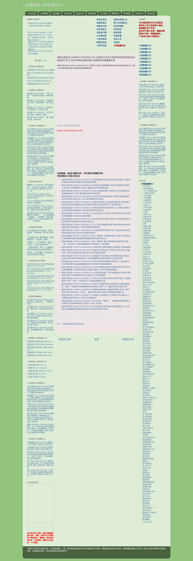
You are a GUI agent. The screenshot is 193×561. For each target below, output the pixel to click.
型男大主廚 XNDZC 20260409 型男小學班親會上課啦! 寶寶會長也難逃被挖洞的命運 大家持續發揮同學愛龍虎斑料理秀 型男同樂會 (40, 150)
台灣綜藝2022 (145, 52)
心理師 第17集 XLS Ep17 (36, 374)
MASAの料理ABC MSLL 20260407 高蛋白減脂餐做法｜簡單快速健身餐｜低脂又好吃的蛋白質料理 (40, 208)
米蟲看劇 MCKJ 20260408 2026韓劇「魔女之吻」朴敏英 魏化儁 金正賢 (40, 309)
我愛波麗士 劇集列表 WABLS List (40, 341)
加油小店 (118, 39)
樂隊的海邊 (101, 42)
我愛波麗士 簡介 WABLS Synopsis (40, 344)
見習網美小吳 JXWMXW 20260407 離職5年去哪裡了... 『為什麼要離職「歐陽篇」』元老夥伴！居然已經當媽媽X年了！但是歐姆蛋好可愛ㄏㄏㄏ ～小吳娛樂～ (40, 217)
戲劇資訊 (115, 13)
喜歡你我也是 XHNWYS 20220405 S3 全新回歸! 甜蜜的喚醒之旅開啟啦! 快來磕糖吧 (96, 247)
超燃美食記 (101, 23)
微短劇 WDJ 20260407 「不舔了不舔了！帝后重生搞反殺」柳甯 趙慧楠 (40, 95)
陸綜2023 (151, 13)
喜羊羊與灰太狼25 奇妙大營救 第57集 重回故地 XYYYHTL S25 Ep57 (40, 289)
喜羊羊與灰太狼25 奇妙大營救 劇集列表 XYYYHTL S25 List (40, 265)
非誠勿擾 (118, 36)
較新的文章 (65, 339)
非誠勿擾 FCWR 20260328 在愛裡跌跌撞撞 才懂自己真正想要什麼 (40, 448)
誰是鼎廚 (118, 32)
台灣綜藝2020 (145, 65)
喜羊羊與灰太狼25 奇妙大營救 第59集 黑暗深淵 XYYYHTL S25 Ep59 (40, 277)
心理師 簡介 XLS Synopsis (37, 368)
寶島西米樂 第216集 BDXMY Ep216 (40, 78)
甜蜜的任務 (101, 26)
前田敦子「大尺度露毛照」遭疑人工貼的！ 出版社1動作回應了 (40, 243)
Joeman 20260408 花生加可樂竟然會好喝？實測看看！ (40, 202)
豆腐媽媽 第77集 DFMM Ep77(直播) (40, 70)
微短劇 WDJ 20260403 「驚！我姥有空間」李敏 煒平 (40, 118)
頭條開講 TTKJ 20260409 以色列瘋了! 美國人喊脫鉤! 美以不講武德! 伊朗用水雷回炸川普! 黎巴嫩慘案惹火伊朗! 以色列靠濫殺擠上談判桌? (40, 141)
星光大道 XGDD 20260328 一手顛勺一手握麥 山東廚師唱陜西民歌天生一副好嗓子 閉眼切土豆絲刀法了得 (40, 473)
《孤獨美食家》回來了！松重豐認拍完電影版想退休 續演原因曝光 (40, 248)
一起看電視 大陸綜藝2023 (43, 5)
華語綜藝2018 (145, 75)
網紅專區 (92, 13)
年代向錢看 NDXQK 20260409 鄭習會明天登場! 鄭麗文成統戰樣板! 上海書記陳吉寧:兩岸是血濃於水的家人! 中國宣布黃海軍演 (40, 132)
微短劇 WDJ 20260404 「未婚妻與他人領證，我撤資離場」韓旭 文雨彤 (40, 102)
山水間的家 (101, 36)
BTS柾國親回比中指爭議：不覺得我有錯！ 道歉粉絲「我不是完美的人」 (40, 232)
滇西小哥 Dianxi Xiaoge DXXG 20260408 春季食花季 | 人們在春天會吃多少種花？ (40, 196)
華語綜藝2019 (145, 71)
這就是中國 (101, 32)
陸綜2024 (80, 13)
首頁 (96, 339)
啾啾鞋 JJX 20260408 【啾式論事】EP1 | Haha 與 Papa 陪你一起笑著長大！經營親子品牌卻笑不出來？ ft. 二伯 (40, 188)
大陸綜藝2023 (145, 49)
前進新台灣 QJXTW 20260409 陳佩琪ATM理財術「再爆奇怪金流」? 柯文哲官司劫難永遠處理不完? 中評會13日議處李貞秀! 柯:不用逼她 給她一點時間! (40, 160)
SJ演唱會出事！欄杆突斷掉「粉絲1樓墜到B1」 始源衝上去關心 (40, 238)
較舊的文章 (128, 339)
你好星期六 (101, 29)
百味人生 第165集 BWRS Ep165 (39, 81)
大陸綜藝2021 (145, 62)
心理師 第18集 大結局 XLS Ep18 (39, 371)
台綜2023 (139, 13)
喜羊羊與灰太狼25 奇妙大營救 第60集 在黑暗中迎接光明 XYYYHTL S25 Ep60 (40, 271)
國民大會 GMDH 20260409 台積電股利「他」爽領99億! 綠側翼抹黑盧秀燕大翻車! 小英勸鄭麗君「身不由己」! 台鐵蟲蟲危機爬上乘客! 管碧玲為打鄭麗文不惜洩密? (40, 171)
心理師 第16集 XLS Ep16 (36, 377)
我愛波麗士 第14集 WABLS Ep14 (39, 352)
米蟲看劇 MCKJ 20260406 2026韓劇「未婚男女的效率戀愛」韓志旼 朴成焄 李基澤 (40, 323)
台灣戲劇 (44, 13)
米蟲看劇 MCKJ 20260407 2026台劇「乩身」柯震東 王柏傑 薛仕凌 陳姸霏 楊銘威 (40, 316)
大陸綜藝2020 (145, 68)
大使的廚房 (101, 39)
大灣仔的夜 (101, 46)
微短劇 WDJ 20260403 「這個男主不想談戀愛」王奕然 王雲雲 (40, 108)
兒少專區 (103, 13)
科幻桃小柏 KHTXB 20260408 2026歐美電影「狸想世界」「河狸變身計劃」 (40, 302)
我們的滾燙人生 (120, 20)
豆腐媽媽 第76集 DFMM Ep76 (38, 84)
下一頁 (44, 61)
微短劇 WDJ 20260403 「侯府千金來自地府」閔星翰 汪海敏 (40, 113)
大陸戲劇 (56, 13)
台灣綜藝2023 (145, 46)
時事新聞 (127, 13)
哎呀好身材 (101, 20)
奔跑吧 (117, 42)
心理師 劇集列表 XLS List (36, 365)
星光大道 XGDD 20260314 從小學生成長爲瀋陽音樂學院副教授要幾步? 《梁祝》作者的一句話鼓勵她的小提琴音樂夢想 (40, 455)
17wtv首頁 (31, 13)
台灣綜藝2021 (145, 59)
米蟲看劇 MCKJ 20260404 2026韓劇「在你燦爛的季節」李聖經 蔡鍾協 (40, 330)
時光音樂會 (118, 26)
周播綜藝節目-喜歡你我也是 (73, 324)
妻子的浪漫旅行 (120, 23)
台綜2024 (68, 13)
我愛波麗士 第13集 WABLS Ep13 (39, 355)
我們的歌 (118, 29)
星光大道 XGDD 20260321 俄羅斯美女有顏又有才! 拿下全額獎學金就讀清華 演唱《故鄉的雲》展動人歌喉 (40, 464)
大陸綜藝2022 (145, 55)
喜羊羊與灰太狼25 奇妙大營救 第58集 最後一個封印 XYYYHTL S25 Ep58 (40, 283)
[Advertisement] (77, 33)
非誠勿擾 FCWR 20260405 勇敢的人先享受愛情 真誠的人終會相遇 (40, 443)
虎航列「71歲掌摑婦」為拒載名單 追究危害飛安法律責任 (40, 253)
